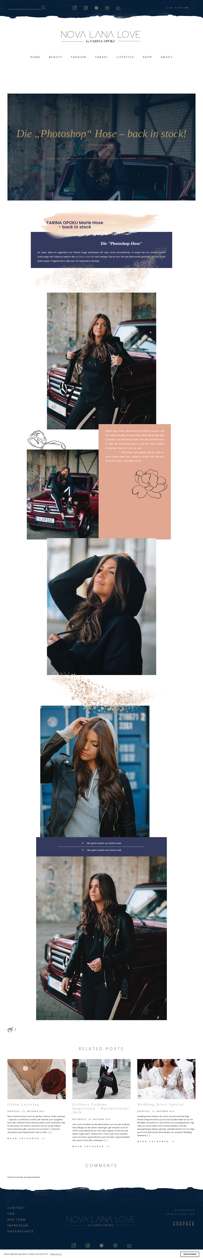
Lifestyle (125, 57)
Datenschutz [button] (56, 1254)
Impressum (18, 1225)
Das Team (16, 1219)
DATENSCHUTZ (20, 1231)
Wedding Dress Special (160, 1104)
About (167, 57)
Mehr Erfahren (23, 1138)
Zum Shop (175, 7)
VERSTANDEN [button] (189, 1254)
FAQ (11, 1214)
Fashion (79, 57)
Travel (101, 57)
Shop (147, 57)
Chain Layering (23, 1104)
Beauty (55, 57)
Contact (16, 1208)
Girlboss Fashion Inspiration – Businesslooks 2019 (100, 1108)
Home (35, 57)
